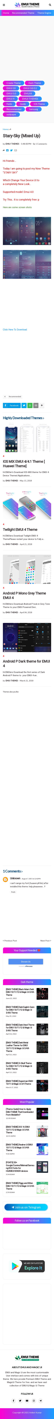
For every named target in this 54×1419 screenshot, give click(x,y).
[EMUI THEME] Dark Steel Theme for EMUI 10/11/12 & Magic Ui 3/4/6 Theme (20, 1028)
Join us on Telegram (26, 1207)
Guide (23, 103)
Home (6, 12)
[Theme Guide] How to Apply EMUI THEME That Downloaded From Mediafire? (19, 1112)
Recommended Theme (23, 12)
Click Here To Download (15, 329)
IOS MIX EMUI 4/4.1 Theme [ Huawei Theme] (24, 464)
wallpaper (11, 114)
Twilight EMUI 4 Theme (20, 530)
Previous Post (10, 940)
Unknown (15, 878)
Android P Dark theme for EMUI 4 (26, 663)
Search (50, 5)
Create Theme (13, 82)
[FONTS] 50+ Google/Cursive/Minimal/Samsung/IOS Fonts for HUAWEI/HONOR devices (20, 1166)
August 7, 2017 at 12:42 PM (31, 879)
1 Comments (41, 144)
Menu (4, 5)
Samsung (33, 109)
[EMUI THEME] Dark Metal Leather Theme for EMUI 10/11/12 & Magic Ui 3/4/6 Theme (17, 1047)
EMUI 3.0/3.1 (30, 88)
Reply (13, 892)
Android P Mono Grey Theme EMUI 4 (24, 595)
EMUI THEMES (30, 98)
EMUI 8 (28, 93)
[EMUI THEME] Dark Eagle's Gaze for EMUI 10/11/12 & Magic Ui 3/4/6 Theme (20, 1010)
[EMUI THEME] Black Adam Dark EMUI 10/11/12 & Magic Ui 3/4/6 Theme (20, 992)
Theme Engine (44, 12)
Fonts (9, 103)
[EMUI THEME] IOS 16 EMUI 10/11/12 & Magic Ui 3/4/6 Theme (18, 1130)
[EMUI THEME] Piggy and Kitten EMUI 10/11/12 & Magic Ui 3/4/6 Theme (20, 1186)
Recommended (13, 109)
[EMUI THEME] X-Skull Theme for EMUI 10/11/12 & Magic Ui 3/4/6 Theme (19, 1066)
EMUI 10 (11, 88)
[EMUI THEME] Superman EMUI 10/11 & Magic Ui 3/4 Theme (19, 1082)
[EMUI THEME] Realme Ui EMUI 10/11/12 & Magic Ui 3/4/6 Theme (19, 1147)
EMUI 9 (10, 98)
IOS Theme (39, 103)
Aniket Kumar (35, 1412)
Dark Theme (35, 82)
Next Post (45, 940)
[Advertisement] (27, 48)
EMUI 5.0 (11, 93)
